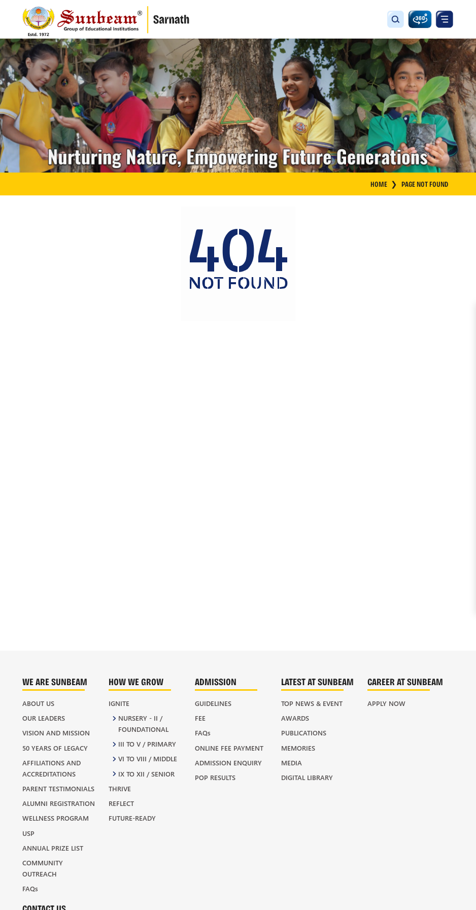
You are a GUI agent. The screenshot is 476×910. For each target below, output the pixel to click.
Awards (295, 718)
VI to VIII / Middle (147, 758)
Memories (298, 748)
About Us (38, 703)
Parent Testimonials (58, 788)
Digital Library (307, 777)
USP (28, 833)
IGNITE (119, 703)
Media (291, 762)
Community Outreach (42, 868)
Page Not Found (424, 184)
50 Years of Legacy (55, 748)
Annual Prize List (52, 848)
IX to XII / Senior (146, 773)
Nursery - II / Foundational (143, 723)
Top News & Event (312, 703)
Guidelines (213, 703)
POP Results (215, 777)
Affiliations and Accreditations (51, 768)
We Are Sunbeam (54, 681)
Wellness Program (55, 818)
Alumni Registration (58, 803)
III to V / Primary (147, 743)
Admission (215, 681)
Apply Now (386, 703)
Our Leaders (43, 718)
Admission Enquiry (228, 762)
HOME (383, 184)
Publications (303, 732)
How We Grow (136, 681)
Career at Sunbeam (405, 681)
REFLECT (121, 803)
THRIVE (120, 788)
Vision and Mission (56, 732)
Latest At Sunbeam (317, 681)
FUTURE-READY (132, 818)
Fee (200, 718)
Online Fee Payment (229, 748)
